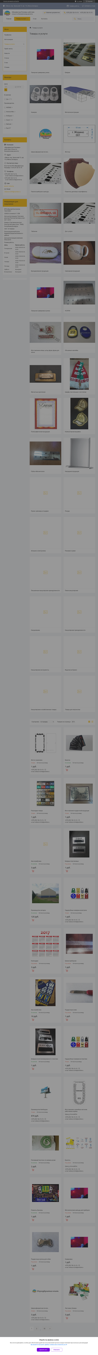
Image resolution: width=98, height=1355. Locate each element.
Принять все (43, 1349)
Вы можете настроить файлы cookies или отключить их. (48, 1345)
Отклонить (57, 1349)
